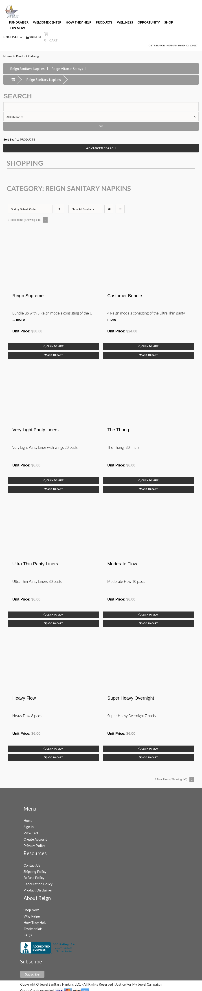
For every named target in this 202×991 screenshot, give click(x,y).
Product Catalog (27, 56)
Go (101, 126)
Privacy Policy (34, 846)
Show (83, 209)
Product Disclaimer (38, 890)
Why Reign (32, 916)
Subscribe (32, 974)
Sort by (24, 209)
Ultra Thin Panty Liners (35, 563)
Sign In (29, 827)
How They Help (35, 922)
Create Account (35, 839)
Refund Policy (34, 878)
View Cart (31, 833)
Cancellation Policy (38, 884)
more (20, 319)
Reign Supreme (28, 295)
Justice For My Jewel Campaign (138, 984)
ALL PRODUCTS (25, 139)
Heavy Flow (24, 698)
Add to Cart (53, 355)
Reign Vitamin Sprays (67, 69)
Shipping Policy (35, 872)
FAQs (28, 935)
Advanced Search (101, 148)
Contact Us (32, 865)
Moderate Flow (122, 563)
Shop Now (31, 910)
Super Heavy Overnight (130, 698)
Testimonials (33, 929)
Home (7, 56)
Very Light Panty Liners (35, 429)
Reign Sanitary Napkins (27, 69)
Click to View (53, 346)
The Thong (118, 429)
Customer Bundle (124, 295)
